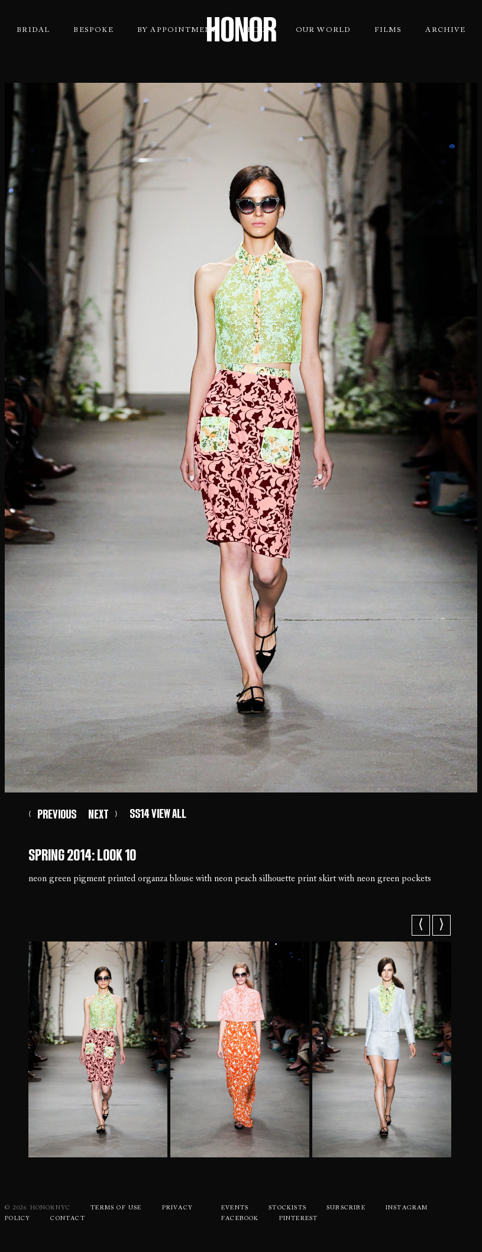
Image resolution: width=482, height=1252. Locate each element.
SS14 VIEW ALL (158, 814)
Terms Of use (115, 1208)
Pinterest (298, 1219)
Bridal (33, 30)
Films (388, 30)
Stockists (287, 1208)
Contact (67, 1219)
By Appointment (177, 30)
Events (234, 1208)
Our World (323, 30)
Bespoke (93, 30)
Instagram (407, 1208)
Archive (445, 30)
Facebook (240, 1219)
